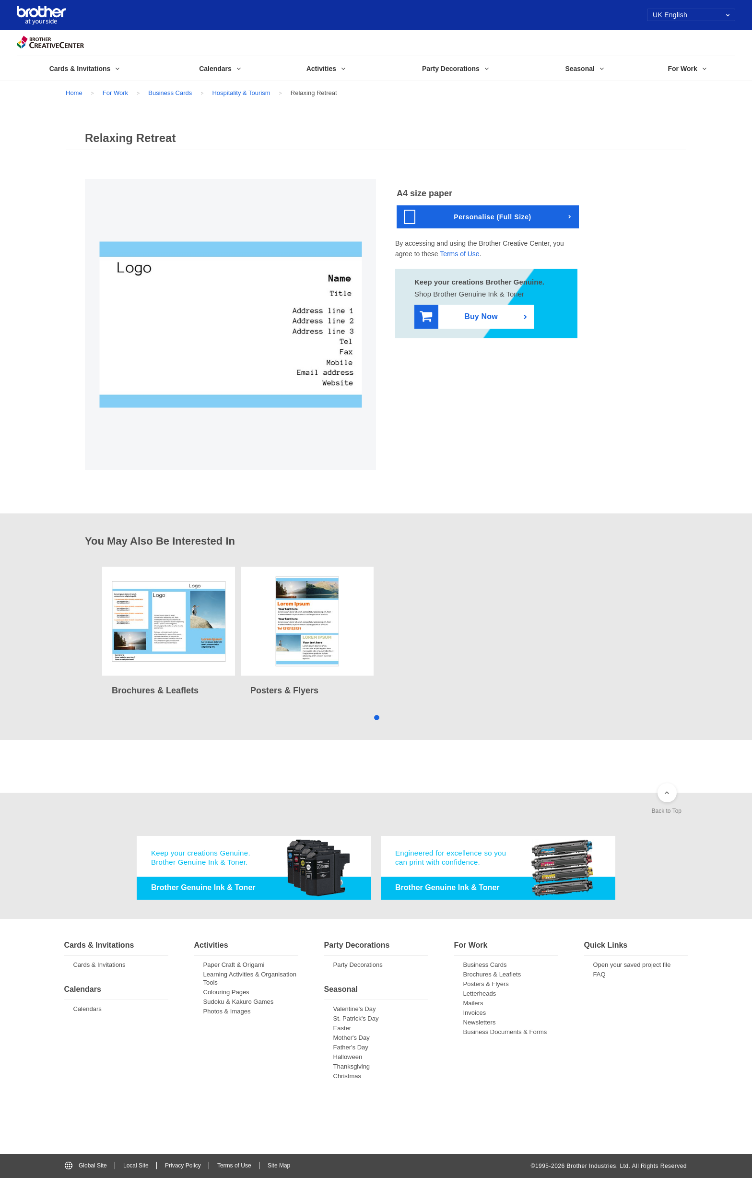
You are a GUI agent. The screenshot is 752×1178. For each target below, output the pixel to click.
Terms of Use (459, 254)
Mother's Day (351, 1037)
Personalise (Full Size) (467, 217)
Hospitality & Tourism (241, 92)
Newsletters (479, 1022)
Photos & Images (227, 1011)
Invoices (474, 1012)
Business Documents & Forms (505, 1031)
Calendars (87, 1008)
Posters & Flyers (486, 984)
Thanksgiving (351, 1066)
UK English (691, 15)
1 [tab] (376, 717)
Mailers (473, 1003)
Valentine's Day (354, 1008)
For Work (115, 92)
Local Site (136, 1165)
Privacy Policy (183, 1165)
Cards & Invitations (99, 964)
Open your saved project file (632, 964)
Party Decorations (358, 964)
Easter (342, 1028)
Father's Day (350, 1047)
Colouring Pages (226, 992)
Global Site (86, 1165)
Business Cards (170, 92)
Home (74, 92)
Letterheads (479, 993)
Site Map (279, 1165)
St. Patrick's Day (356, 1018)
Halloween (348, 1056)
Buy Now (459, 316)
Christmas (347, 1076)
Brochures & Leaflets (492, 974)
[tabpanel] (168, 632)
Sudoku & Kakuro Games (238, 1001)
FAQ (599, 974)
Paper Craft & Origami (234, 964)
